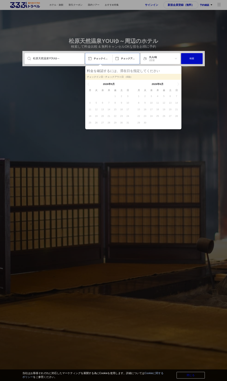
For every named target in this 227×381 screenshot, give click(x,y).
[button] (88, 84)
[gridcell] (115, 96)
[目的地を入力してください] (57, 58)
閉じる (191, 375)
